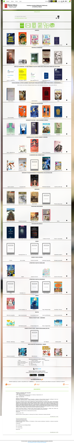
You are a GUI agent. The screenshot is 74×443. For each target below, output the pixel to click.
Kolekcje (25, 18)
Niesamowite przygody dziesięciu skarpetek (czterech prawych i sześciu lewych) (40, 361)
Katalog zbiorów (37, 11)
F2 (66, 1)
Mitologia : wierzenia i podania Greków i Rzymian (23, 362)
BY (55, 1)
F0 (61, 1)
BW (51, 1)
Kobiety (32, 363)
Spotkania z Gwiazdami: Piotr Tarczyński (23, 392)
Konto (20, 1)
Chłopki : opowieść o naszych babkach (35, 362)
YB (53, 1)
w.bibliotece (31, 381)
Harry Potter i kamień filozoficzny (22, 361)
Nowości (7, 1)
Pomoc (16, 1)
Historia (12, 1)
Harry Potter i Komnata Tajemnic (21, 363)
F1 (63, 1)
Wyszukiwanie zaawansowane (19, 18)
